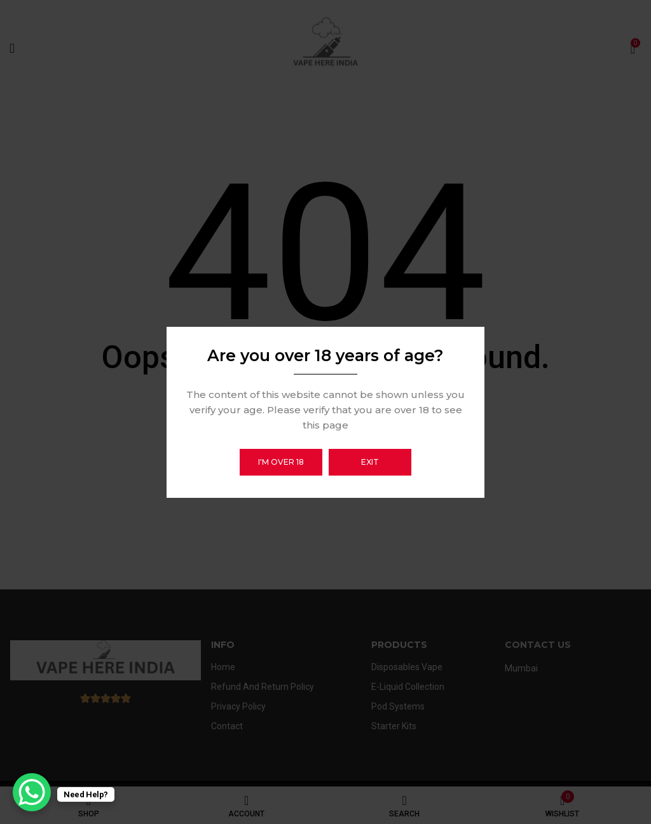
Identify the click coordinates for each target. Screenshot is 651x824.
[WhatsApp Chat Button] (32, 792)
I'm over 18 (281, 462)
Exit (370, 462)
